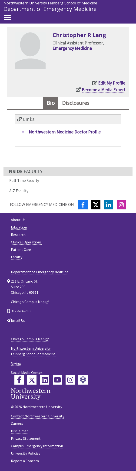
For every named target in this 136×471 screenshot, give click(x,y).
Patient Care (21, 249)
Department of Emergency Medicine (49, 9)
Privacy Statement (26, 438)
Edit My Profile (111, 83)
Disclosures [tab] (75, 102)
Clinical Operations (26, 242)
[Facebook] (83, 204)
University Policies (25, 453)
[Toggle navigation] (7, 18)
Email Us (18, 320)
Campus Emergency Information (37, 446)
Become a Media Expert (103, 89)
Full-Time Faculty (24, 180)
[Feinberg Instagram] (70, 380)
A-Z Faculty (18, 190)
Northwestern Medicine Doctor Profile (65, 132)
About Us (18, 219)
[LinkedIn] (108, 204)
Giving (16, 363)
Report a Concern (25, 460)
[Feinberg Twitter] (31, 380)
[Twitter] (95, 204)
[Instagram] (121, 204)
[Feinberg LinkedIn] (44, 380)
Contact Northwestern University (37, 416)
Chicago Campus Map (28, 301)
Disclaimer (19, 431)
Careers (17, 423)
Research (18, 234)
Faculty (16, 257)
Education (19, 227)
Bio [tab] (51, 102)
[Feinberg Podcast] (83, 380)
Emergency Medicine (72, 48)
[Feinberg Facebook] (19, 380)
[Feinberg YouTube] (57, 380)
